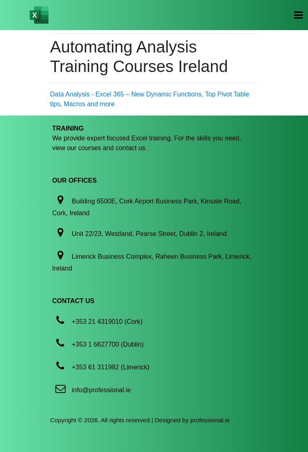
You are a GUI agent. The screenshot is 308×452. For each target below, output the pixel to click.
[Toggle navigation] (298, 15)
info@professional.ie (101, 389)
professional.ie (210, 420)
